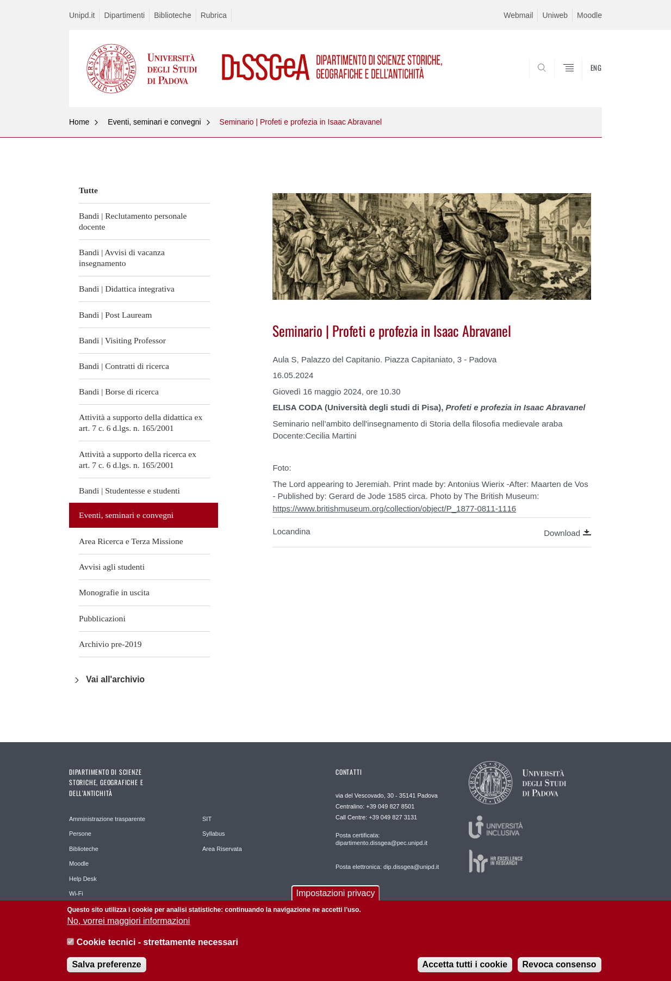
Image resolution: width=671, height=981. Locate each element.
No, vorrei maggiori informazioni (128, 923)
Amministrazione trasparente (107, 819)
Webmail (518, 15)
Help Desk (83, 878)
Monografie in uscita (114, 592)
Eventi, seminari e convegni (154, 122)
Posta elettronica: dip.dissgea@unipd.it (387, 866)
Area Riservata (222, 849)
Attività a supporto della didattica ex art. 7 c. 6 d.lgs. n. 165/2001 (140, 422)
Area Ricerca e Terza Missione (131, 541)
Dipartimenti (124, 15)
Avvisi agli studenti (112, 566)
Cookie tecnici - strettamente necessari (157, 944)
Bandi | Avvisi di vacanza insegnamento (122, 258)
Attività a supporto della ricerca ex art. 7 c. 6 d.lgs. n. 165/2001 (137, 459)
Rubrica (214, 15)
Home (79, 122)
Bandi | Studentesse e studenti (129, 490)
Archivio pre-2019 (110, 644)
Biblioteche (172, 15)
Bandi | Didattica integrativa (127, 288)
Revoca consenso (560, 967)
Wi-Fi (76, 893)
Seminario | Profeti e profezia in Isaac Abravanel (301, 122)
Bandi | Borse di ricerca (119, 391)
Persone (80, 833)
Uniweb (555, 15)
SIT (207, 819)
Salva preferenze (106, 967)
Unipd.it (82, 15)
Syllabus (213, 833)
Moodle (589, 15)
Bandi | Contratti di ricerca (124, 366)
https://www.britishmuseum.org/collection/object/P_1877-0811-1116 (394, 508)
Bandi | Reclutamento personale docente (133, 221)
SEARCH (583, 81)
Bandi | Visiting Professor (122, 340)
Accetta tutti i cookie (465, 967)
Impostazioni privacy (335, 895)
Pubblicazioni (102, 618)
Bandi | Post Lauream (115, 314)
